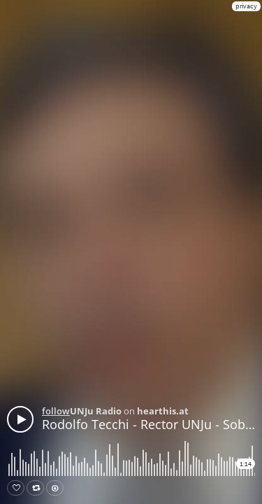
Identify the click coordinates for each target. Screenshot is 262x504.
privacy (246, 5)
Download (58, 488)
